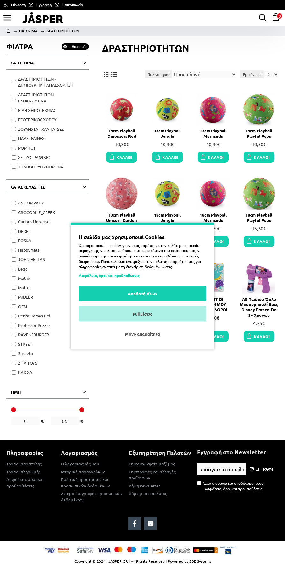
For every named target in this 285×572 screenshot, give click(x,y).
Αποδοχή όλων (142, 293)
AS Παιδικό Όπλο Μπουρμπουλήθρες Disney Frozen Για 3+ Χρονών (259, 307)
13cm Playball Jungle (167, 133)
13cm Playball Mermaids (213, 133)
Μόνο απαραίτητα (142, 334)
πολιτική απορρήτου (170, 261)
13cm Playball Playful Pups (258, 133)
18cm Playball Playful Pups (258, 217)
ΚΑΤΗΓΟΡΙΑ (22, 62)
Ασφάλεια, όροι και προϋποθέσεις (109, 275)
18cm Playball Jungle (167, 217)
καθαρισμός (77, 46)
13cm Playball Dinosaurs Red (121, 133)
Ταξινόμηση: (158, 74)
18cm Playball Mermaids (213, 217)
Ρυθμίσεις (142, 313)
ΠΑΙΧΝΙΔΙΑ (28, 30)
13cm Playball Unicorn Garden (121, 217)
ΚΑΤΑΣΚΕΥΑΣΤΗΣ (27, 186)
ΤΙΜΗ (15, 392)
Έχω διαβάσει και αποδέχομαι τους (230, 486)
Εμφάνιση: (252, 74)
